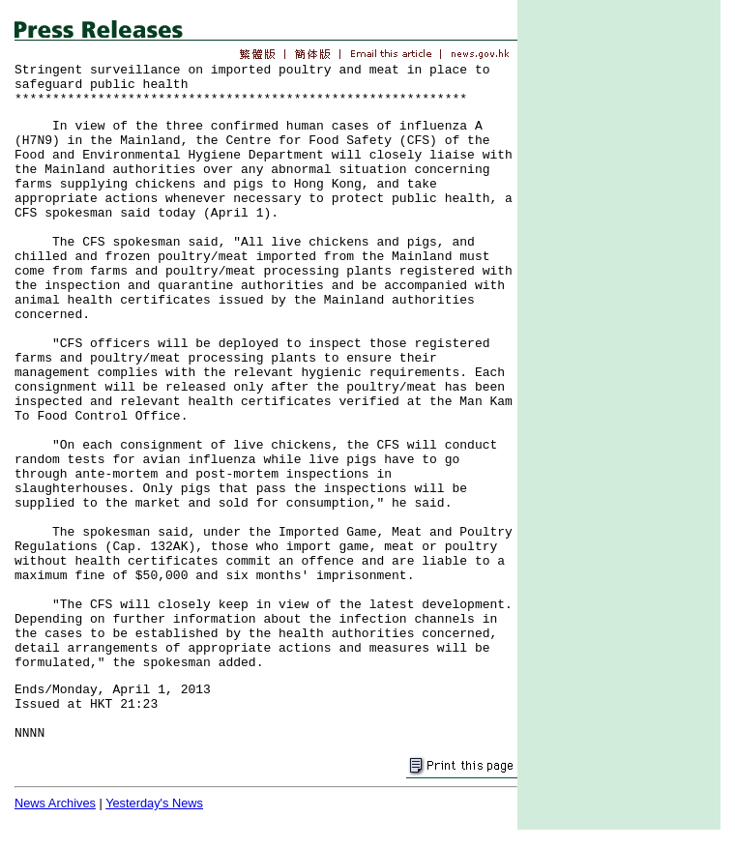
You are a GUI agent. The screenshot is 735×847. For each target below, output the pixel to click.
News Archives (55, 803)
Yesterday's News (154, 803)
